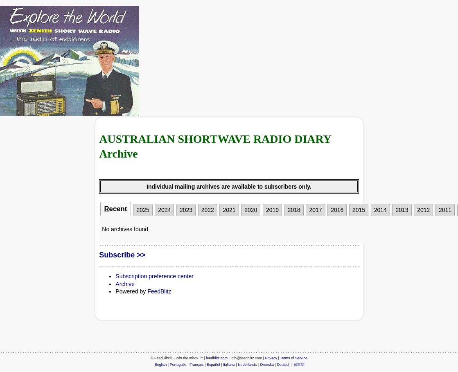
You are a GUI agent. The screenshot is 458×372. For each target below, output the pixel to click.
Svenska (267, 365)
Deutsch (283, 365)
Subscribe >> (122, 255)
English (161, 365)
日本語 (299, 365)
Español (213, 365)
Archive (125, 284)
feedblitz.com (217, 358)
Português (178, 365)
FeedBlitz (159, 291)
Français (197, 365)
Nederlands (247, 365)
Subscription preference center (154, 276)
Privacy (271, 358)
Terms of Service (293, 358)
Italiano (229, 365)
